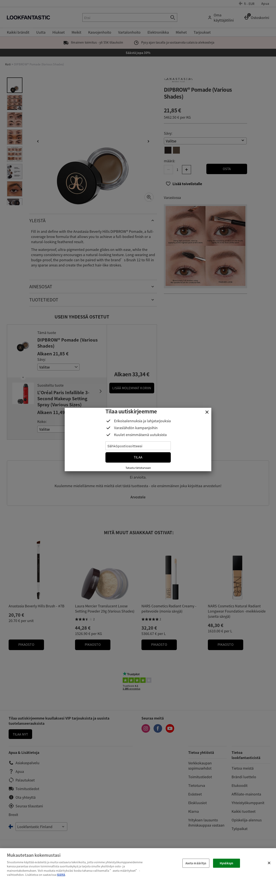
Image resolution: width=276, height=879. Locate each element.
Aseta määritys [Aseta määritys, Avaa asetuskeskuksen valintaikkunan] (195, 863)
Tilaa (138, 457)
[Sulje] (207, 412)
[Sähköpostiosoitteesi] (138, 445)
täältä (61, 875)
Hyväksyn (226, 863)
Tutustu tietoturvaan (138, 468)
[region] (138, 863)
